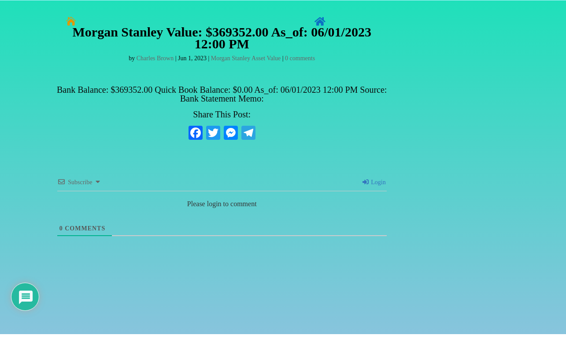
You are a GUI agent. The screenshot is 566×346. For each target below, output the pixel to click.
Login (374, 182)
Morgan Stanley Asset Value (246, 58)
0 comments (300, 58)
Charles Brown (155, 58)
